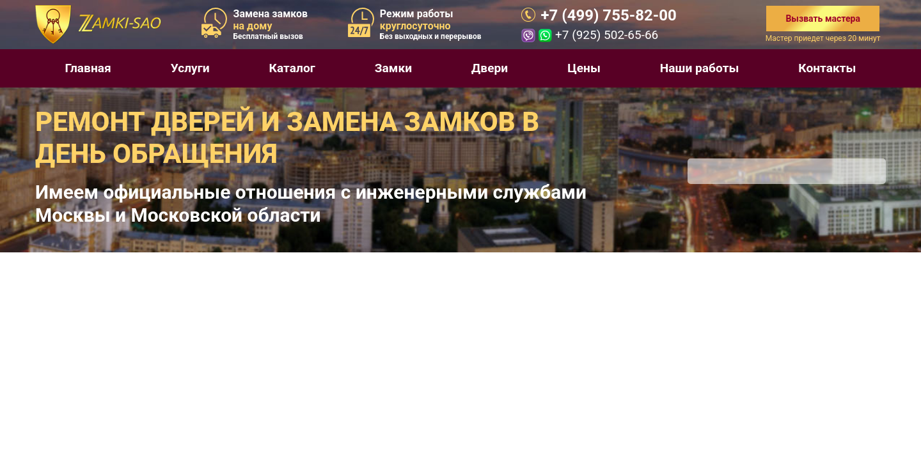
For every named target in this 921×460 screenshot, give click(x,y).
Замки (393, 68)
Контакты (827, 68)
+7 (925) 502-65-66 (606, 34)
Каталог (292, 68)
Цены (584, 68)
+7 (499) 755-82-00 (608, 15)
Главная (88, 68)
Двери (489, 68)
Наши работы (699, 68)
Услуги (190, 68)
